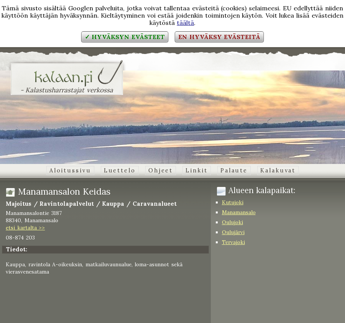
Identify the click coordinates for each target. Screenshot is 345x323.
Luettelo (120, 170)
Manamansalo (239, 212)
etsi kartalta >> (25, 227)
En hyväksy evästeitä (219, 37)
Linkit (196, 170)
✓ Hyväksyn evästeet (125, 37)
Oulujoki (232, 222)
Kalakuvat (278, 170)
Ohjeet (160, 170)
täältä (185, 22)
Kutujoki (232, 202)
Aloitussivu (70, 170)
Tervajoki (233, 242)
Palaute (234, 170)
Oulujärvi (233, 232)
